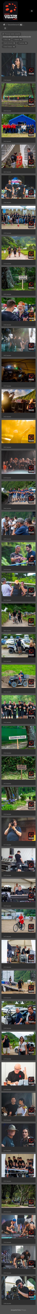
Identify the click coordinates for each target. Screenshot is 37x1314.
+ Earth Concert (9, 43)
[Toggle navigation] (32, 11)
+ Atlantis (17, 39)
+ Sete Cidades (9, 47)
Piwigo (24, 1310)
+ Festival (22, 43)
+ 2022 (6, 39)
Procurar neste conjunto (11, 34)
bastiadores (28, 25)
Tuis (4, 24)
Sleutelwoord (13, 24)
